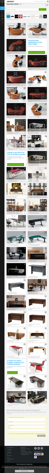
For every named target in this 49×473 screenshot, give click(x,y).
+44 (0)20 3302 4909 (38, 1)
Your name (11, 421)
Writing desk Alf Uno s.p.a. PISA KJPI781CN (34, 325)
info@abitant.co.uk (25, 454)
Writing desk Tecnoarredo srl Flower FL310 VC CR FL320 (12, 229)
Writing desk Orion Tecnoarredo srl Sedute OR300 (13, 341)
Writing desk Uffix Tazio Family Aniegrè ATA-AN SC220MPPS (33, 37)
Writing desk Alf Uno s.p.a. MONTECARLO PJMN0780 (12, 293)
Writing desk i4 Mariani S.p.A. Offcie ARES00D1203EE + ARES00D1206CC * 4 (12, 309)
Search (43, 9)
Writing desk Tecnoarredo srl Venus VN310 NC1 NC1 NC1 (33, 197)
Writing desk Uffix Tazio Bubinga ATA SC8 (13, 85)
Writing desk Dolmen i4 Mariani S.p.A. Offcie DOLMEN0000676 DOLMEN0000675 (13, 245)
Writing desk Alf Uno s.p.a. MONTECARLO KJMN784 (33, 277)
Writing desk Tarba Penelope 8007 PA (33, 405)
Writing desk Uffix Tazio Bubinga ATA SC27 (34, 101)
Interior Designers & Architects (9, 453)
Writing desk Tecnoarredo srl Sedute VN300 (33, 341)
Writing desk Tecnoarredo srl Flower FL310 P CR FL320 (12, 181)
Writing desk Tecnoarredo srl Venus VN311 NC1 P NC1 (12, 197)
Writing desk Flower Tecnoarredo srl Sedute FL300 (12, 357)
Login (45, 1)
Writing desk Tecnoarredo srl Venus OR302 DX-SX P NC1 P (12, 133)
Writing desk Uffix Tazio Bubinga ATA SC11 (13, 117)
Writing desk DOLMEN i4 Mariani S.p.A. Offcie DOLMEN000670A (34, 229)
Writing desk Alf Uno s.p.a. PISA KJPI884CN (13, 325)
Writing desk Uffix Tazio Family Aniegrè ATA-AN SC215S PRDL (12, 69)
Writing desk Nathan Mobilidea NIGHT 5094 (34, 389)
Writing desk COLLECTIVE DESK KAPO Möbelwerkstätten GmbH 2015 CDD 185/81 (34, 357)
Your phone (11, 425)
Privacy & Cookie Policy (40, 433)
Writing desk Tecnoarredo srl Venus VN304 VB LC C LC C (33, 149)
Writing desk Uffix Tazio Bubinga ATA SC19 (34, 69)
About (8, 461)
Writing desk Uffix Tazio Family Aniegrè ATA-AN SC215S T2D (33, 117)
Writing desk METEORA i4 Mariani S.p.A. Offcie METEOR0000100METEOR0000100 (34, 261)
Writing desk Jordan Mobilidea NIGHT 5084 (12, 389)
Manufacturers (10, 447)
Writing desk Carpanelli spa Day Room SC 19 (13, 405)
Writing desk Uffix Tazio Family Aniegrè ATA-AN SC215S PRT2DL (34, 85)
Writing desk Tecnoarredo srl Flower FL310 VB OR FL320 (33, 165)
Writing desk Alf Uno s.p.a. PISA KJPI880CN (34, 309)
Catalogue (9, 449)
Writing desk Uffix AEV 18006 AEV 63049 (12, 277)
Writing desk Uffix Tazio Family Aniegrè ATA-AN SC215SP (12, 37)
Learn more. (27, 468)
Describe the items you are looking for (16, 417)
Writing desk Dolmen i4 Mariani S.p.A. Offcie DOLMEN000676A (34, 245)
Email (10, 428)
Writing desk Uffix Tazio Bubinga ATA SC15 (13, 53)
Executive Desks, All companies (13, 19)
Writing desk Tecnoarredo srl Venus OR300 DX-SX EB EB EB (33, 213)
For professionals (10, 458)
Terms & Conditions (30, 433)
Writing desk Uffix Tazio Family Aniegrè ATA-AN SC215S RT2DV (13, 101)
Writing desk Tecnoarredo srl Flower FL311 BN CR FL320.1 (33, 181)
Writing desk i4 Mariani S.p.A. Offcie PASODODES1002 (33, 293)
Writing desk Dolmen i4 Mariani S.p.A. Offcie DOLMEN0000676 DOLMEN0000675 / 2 (13, 261)
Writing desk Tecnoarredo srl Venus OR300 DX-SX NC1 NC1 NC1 (12, 213)
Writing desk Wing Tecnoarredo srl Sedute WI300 (34, 373)
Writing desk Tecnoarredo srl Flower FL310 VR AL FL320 (12, 149)
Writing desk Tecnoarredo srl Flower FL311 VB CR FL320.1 (33, 133)
